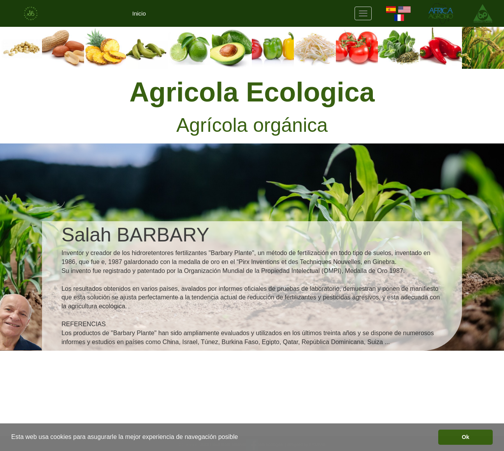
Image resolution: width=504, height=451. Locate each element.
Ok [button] (465, 437)
